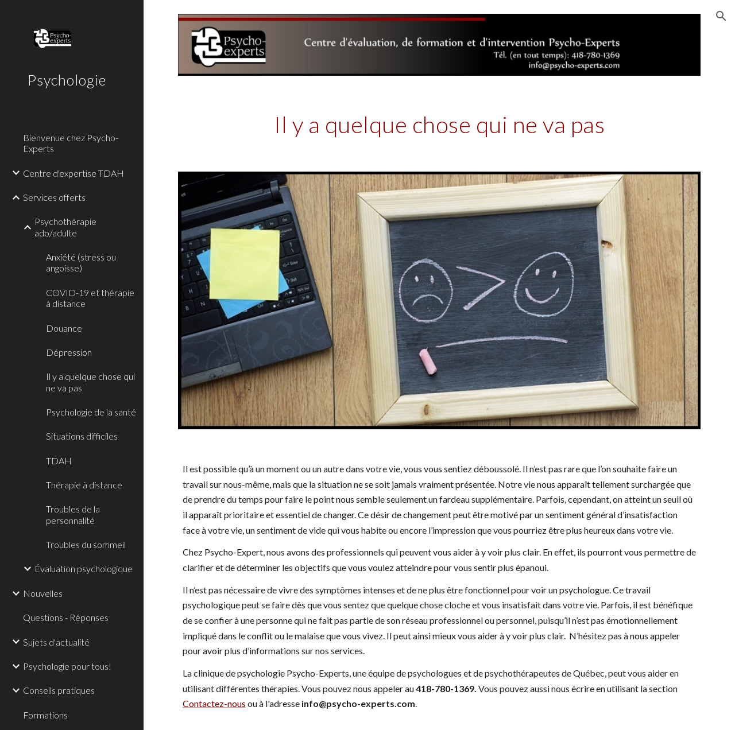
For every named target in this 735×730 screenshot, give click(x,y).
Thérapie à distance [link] (84, 484)
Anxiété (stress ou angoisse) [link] (81, 262)
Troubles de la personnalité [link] (73, 514)
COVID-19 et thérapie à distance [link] (90, 298)
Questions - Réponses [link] (66, 617)
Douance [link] (64, 328)
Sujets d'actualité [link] (56, 641)
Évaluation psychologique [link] (83, 568)
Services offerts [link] (54, 197)
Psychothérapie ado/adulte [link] (65, 227)
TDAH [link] (59, 460)
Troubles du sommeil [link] (86, 544)
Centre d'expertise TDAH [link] (73, 173)
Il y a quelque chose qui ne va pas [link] (90, 382)
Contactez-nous (214, 703)
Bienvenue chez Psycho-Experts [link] (70, 143)
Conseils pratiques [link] (59, 690)
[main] (439, 123)
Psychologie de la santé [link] (91, 411)
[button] (721, 16)
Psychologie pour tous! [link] (67, 666)
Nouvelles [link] (43, 593)
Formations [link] (45, 714)
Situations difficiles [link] (82, 435)
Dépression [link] (69, 352)
